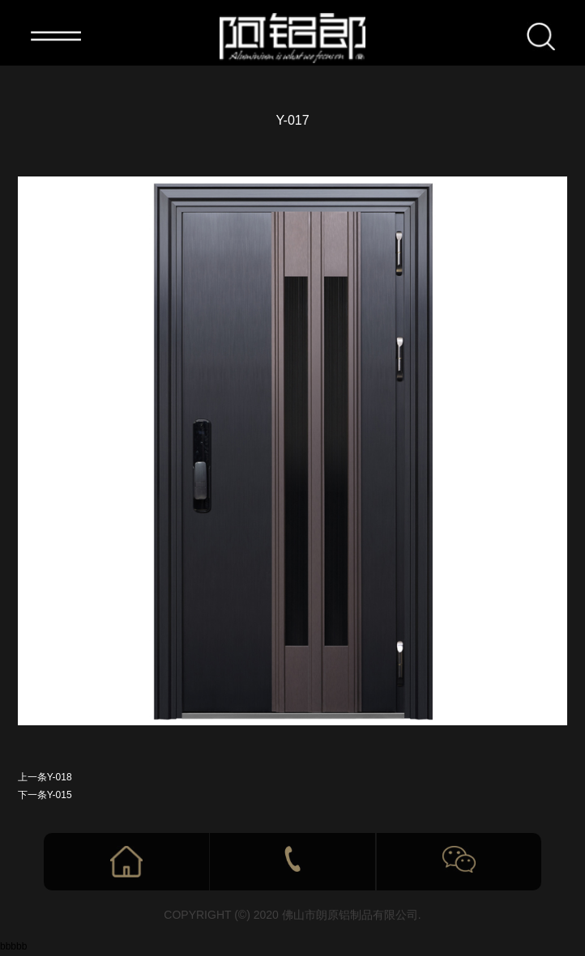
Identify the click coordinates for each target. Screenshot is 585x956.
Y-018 (59, 777)
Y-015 (59, 795)
